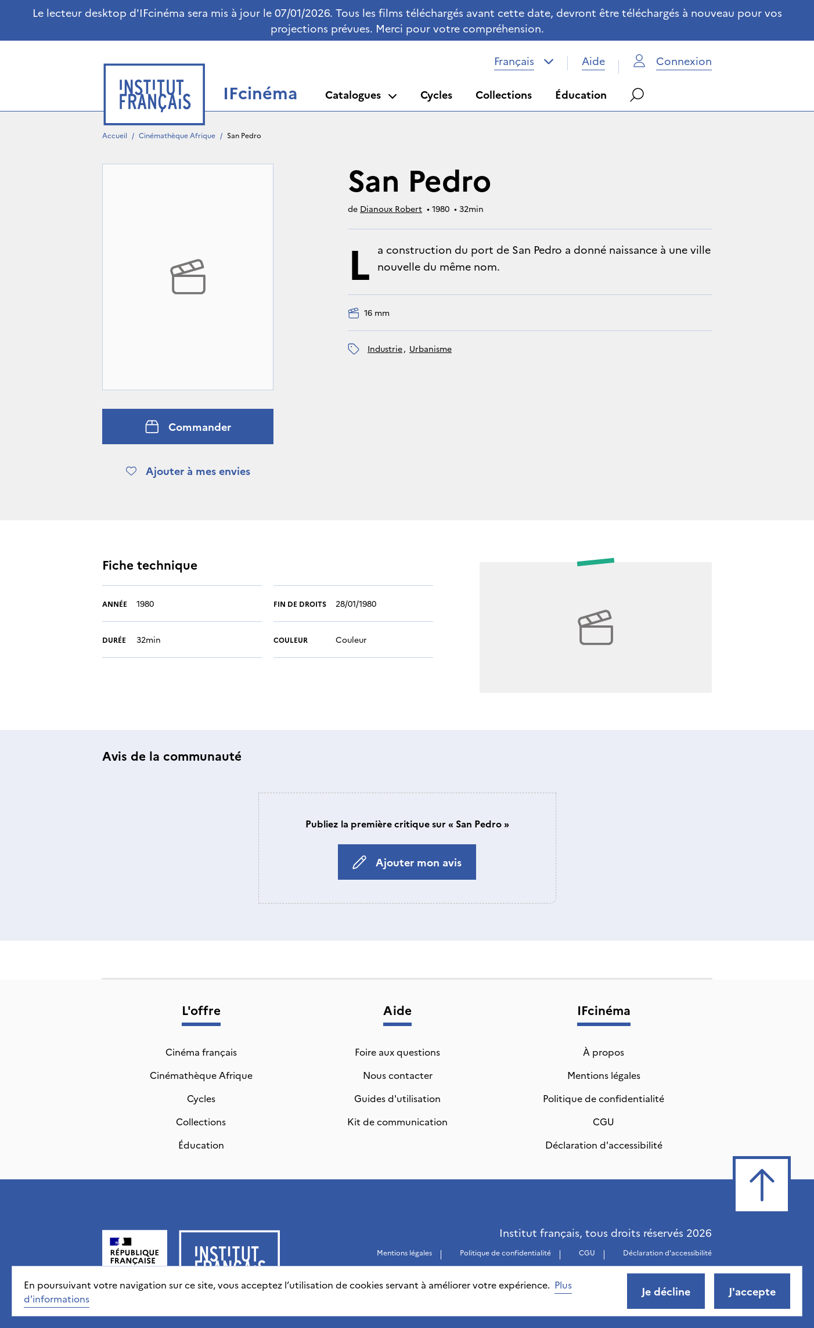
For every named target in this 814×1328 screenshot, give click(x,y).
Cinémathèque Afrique (177, 135)
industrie (385, 348)
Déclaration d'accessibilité (603, 1144)
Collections (504, 94)
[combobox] (524, 61)
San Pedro (244, 135)
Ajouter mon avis (407, 862)
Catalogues (361, 94)
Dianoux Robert (391, 208)
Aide (593, 60)
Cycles (436, 94)
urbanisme (430, 348)
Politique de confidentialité (603, 1098)
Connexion (672, 60)
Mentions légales (603, 1074)
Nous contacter (398, 1074)
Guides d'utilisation (397, 1098)
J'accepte (752, 1291)
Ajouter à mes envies (188, 470)
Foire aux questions (397, 1051)
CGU (603, 1121)
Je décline (666, 1291)
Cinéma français (201, 1051)
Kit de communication (397, 1121)
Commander (188, 426)
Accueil (114, 135)
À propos (603, 1051)
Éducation (581, 94)
